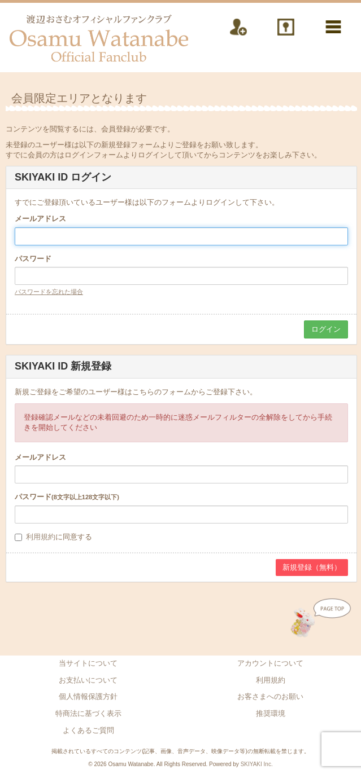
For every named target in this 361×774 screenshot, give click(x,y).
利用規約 (40, 537)
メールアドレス (40, 218)
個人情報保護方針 (88, 696)
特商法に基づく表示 (88, 713)
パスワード (33, 258)
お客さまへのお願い (270, 696)
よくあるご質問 (88, 730)
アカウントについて (270, 663)
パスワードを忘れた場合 (49, 291)
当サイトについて (88, 663)
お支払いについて (88, 680)
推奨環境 (270, 713)
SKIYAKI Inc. (257, 764)
